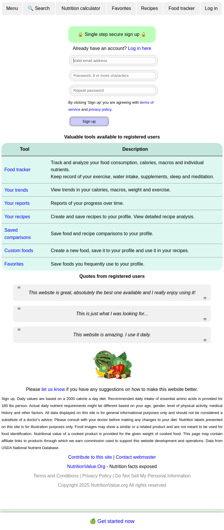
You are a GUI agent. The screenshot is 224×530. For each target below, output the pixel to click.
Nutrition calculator (81, 8)
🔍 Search (39, 8)
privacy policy (100, 109)
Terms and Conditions (55, 475)
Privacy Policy (96, 475)
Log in (211, 8)
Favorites (121, 8)
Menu (12, 8)
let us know (53, 389)
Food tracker (182, 8)
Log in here (139, 48)
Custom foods (18, 250)
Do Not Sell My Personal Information (153, 475)
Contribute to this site (90, 457)
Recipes (149, 8)
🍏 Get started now (112, 521)
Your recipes (17, 216)
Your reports (17, 203)
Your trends (16, 189)
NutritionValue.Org (86, 466)
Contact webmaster (136, 457)
